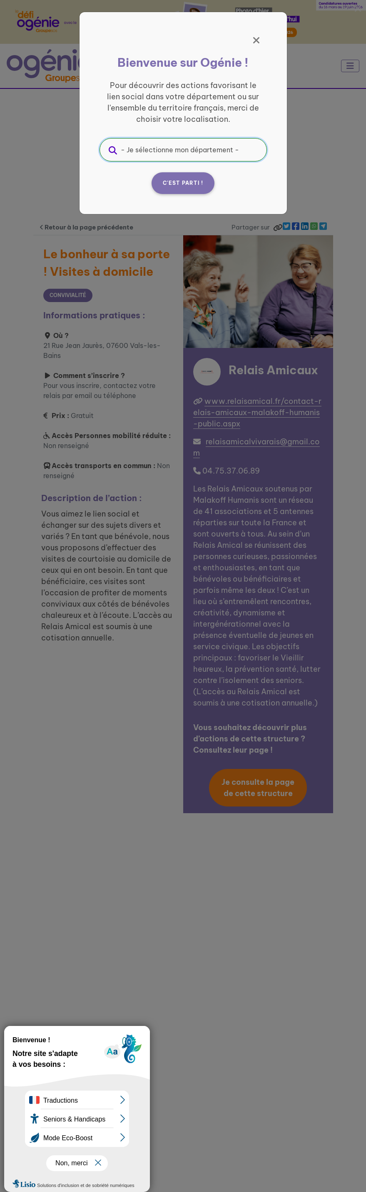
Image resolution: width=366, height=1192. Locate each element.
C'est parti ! (183, 183)
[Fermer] (256, 40)
